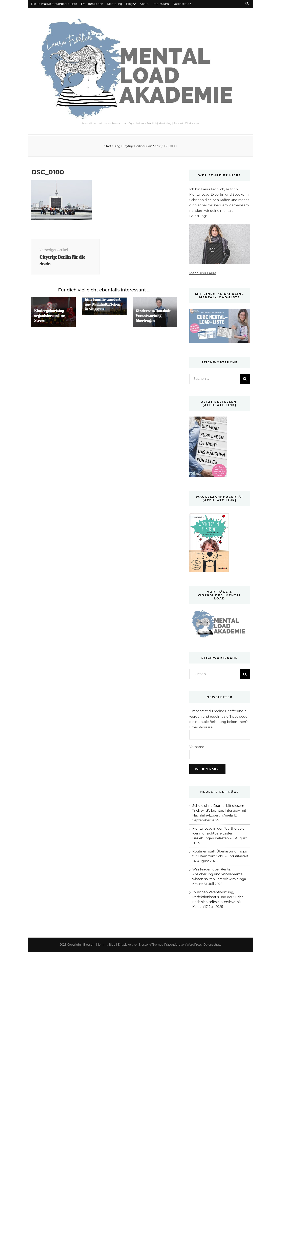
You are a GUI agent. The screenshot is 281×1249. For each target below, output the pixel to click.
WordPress (194, 944)
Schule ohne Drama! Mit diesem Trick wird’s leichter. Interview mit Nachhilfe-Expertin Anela (219, 810)
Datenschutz (182, 4)
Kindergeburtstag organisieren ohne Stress (49, 315)
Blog (129, 4)
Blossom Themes (151, 944)
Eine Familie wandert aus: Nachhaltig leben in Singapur (103, 304)
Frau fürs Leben (92, 4)
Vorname (196, 747)
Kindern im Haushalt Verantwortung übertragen (153, 315)
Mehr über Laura (202, 273)
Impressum (161, 4)
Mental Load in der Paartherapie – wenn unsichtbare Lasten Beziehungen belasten (219, 833)
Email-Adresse (201, 727)
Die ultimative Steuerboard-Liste (54, 4)
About (144, 4)
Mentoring (114, 4)
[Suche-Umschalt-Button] (247, 3)
